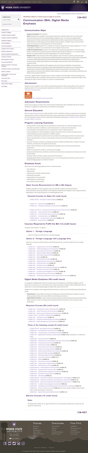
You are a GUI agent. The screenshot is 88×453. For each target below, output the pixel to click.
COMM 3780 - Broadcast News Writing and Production (44, 267)
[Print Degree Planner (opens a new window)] (78, 17)
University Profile (5, 78)
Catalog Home (5, 29)
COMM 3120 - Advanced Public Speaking (40, 253)
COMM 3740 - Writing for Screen (37, 265)
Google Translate (51, 447)
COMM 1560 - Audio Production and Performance (42, 311)
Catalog (54, 430)
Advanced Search (7, 24)
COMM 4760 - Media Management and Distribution (43, 321)
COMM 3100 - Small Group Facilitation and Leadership (45, 351)
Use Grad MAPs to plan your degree (39, 98)
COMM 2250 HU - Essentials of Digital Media (41, 315)
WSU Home (3, 2)
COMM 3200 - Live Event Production (40, 357)
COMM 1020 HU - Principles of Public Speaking (43, 199)
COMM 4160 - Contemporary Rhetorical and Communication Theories (48, 275)
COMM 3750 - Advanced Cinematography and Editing (43, 319)
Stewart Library (37, 430)
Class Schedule (56, 426)
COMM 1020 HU (73, 117)
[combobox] (72, 14)
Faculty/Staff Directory (57, 432)
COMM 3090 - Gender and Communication (42, 349)
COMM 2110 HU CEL (35, 119)
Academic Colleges (6, 32)
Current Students (18, 2)
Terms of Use (73, 434)
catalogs (26, 451)
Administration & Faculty (7, 59)
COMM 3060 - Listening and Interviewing (42, 343)
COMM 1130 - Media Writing (38, 203)
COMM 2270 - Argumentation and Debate (40, 247)
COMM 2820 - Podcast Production (39, 338)
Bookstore (35, 428)
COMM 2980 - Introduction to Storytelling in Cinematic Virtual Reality (50, 340)
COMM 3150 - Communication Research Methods (44, 214)
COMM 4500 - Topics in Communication (41, 388)
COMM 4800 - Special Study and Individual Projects (44, 392)
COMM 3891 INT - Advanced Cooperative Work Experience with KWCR (50, 380)
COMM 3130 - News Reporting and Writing (40, 255)
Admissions (36, 426)
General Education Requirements (9, 54)
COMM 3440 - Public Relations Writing (39, 259)
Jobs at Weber (36, 432)
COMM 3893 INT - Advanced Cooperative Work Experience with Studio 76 (51, 382)
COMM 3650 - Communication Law (40, 216)
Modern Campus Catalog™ (58, 451)
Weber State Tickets (38, 434)
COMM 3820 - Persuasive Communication (40, 269)
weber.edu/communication (32, 90)
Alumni (34, 2)
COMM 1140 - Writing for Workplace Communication (45, 206)
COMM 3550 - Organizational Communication (41, 261)
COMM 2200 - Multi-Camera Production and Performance (45, 313)
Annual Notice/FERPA (6, 62)
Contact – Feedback (14, 438)
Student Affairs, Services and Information (8, 75)
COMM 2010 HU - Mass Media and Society (42, 328)
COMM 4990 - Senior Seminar (38, 220)
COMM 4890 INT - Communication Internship (43, 218)
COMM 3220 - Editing (34, 257)
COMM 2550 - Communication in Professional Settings (46, 332)
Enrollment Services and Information (10, 68)
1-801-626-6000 (14, 435)
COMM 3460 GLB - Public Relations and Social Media (45, 367)
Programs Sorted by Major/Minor (9, 37)
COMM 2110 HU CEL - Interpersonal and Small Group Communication (50, 210)
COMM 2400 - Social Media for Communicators (43, 330)
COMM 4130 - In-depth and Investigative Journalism (43, 271)
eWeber (10, 2)
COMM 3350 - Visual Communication (41, 361)
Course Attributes (5, 43)
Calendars (54, 428)
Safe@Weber (73, 426)
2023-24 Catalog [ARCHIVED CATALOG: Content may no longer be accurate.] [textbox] (72, 13)
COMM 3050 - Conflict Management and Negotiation (43, 249)
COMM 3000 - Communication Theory (41, 212)
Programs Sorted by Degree (8, 35)
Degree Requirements (7, 51)
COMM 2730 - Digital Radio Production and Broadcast (45, 334)
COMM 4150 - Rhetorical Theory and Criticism (41, 273)
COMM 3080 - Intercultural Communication (41, 251)
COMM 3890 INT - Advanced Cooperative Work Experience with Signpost (51, 377)
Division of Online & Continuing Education (9, 65)
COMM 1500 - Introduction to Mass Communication (43, 309)
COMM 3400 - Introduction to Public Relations (43, 363)
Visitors (39, 2)
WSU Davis (4, 81)
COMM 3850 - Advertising (37, 375)
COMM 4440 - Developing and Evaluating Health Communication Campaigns (52, 386)
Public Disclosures (75, 432)
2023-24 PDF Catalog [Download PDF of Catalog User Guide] (6, 83)
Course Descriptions (6, 46)
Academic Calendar (6, 56)
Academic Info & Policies (7, 48)
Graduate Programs (6, 40)
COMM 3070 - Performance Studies (40, 345)
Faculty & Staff (27, 2)
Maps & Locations (5, 71)
